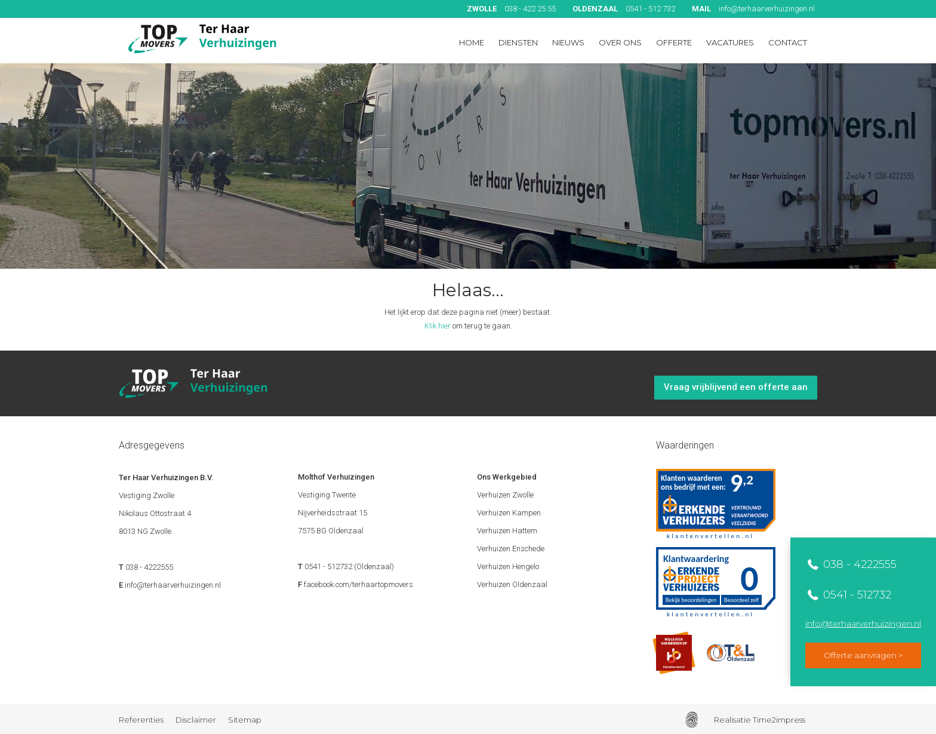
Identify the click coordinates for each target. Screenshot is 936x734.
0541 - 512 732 (623, 8)
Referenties (141, 719)
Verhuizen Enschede (510, 548)
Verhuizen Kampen (509, 512)
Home (471, 42)
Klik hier (437, 325)
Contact (787, 42)
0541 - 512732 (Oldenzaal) (349, 566)
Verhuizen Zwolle (505, 494)
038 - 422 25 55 (511, 8)
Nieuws (568, 42)
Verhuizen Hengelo (508, 566)
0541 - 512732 (855, 594)
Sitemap (244, 719)
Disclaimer (196, 719)
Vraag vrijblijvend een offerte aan (736, 387)
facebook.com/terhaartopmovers (358, 584)
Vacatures (730, 42)
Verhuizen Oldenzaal (512, 584)
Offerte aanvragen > (863, 655)
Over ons (620, 42)
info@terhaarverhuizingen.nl (753, 8)
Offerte (674, 42)
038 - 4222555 (858, 564)
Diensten (518, 42)
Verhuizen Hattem (507, 530)
